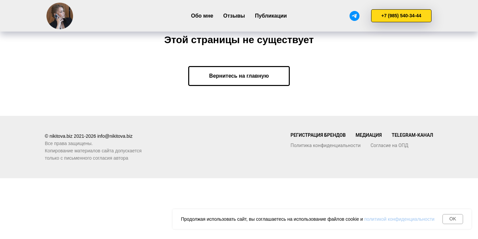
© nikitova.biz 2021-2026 (71, 136)
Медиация (369, 135)
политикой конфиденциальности (399, 219)
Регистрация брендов (318, 135)
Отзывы (234, 16)
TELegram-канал (412, 135)
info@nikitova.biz (114, 136)
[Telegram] (354, 16)
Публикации (271, 16)
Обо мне (202, 16)
